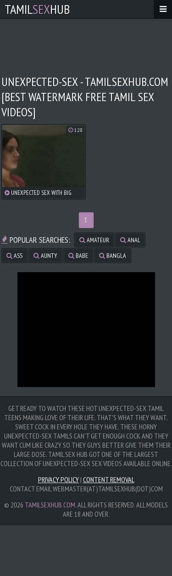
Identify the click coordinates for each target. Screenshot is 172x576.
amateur (94, 240)
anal (130, 240)
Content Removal (108, 479)
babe (78, 255)
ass (14, 255)
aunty (45, 255)
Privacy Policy (58, 479)
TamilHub (37, 8)
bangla (112, 255)
